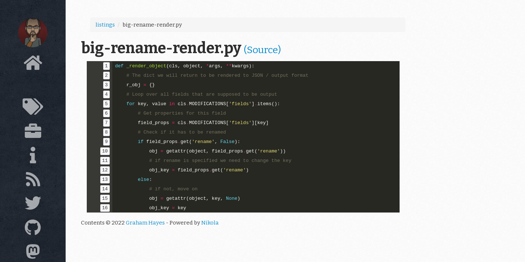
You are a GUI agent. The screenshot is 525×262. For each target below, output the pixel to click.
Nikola (210, 222)
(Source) (262, 50)
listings (105, 24)
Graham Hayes (145, 222)
